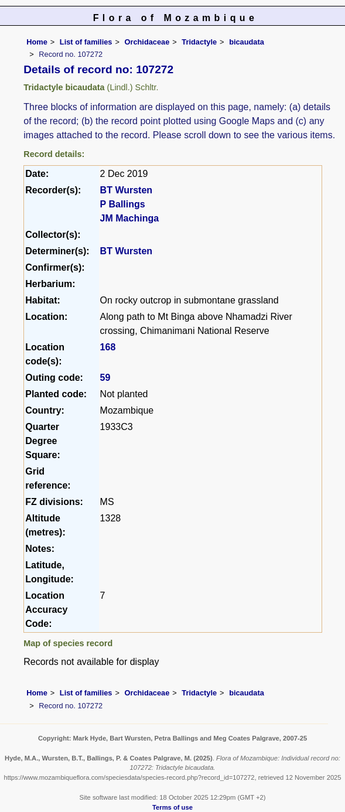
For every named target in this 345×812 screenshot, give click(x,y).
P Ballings (122, 204)
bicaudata (246, 41)
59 (105, 378)
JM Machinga (129, 218)
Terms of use (172, 807)
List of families (86, 41)
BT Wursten (126, 190)
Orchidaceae (146, 41)
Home (36, 41)
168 (108, 347)
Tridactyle (199, 41)
